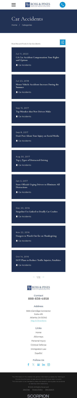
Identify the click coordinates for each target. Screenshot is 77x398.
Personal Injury (38, 341)
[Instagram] (48, 364)
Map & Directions (38, 321)
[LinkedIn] (43, 364)
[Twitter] (33, 364)
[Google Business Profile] (38, 364)
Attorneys (38, 337)
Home (38, 332)
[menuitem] (26, 390)
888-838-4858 (38, 298)
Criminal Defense (38, 345)
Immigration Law (38, 349)
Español (38, 353)
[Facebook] (28, 364)
